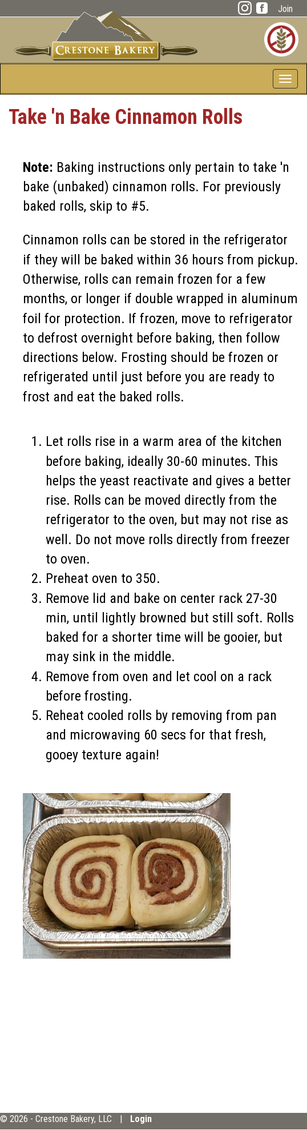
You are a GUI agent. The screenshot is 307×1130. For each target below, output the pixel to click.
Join (285, 8)
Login (141, 1118)
